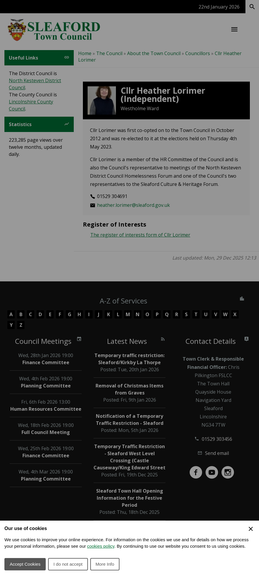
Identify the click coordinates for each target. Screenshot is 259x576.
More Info (105, 564)
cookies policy (100, 546)
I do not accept (67, 564)
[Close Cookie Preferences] (250, 528)
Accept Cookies (25, 564)
